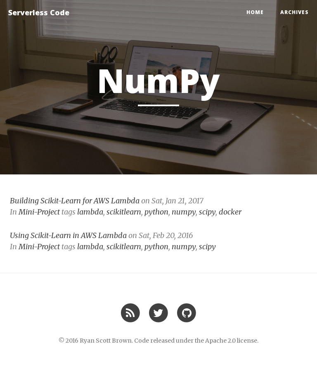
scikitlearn (123, 212)
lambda (90, 212)
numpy (184, 212)
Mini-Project (39, 212)
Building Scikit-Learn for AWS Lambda (75, 200)
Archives (294, 12)
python (156, 212)
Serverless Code (38, 12)
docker (230, 212)
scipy (207, 212)
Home (255, 12)
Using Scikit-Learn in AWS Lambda (68, 235)
